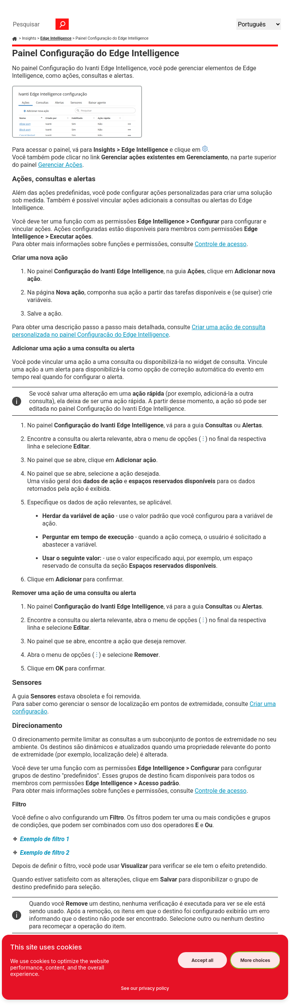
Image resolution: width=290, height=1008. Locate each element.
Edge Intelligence (55, 38)
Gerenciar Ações (60, 164)
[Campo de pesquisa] (39, 24)
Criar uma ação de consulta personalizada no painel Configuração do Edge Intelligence (138, 331)
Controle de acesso (221, 244)
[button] (62, 24)
